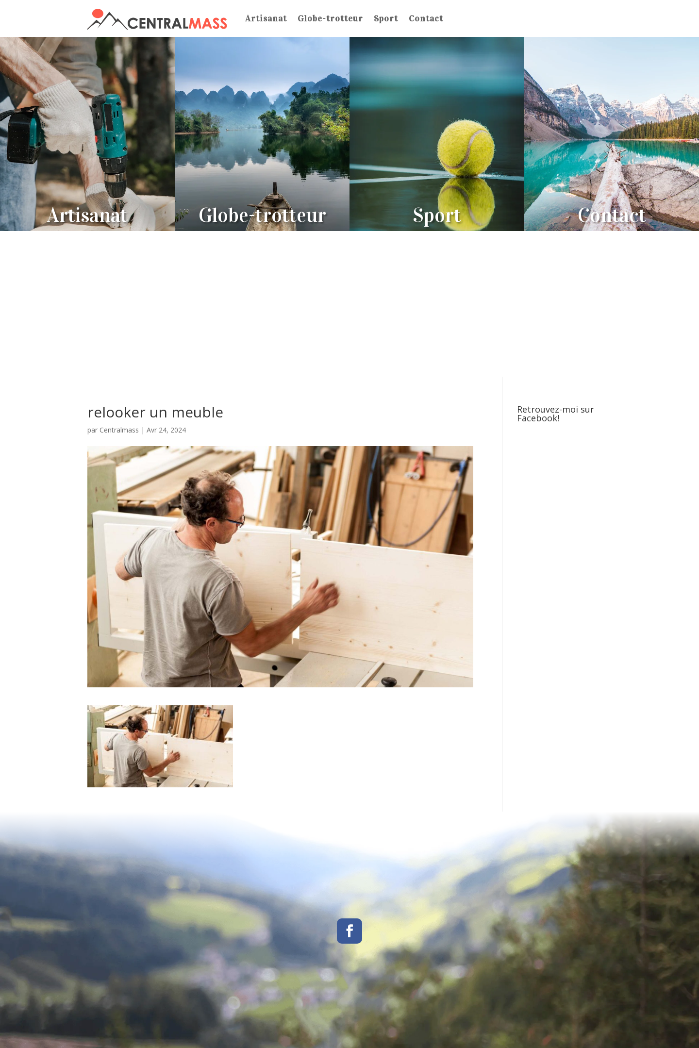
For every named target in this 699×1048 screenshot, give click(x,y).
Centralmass (119, 429)
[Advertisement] (349, 304)
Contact (426, 18)
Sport (386, 18)
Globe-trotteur (330, 18)
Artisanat (266, 18)
